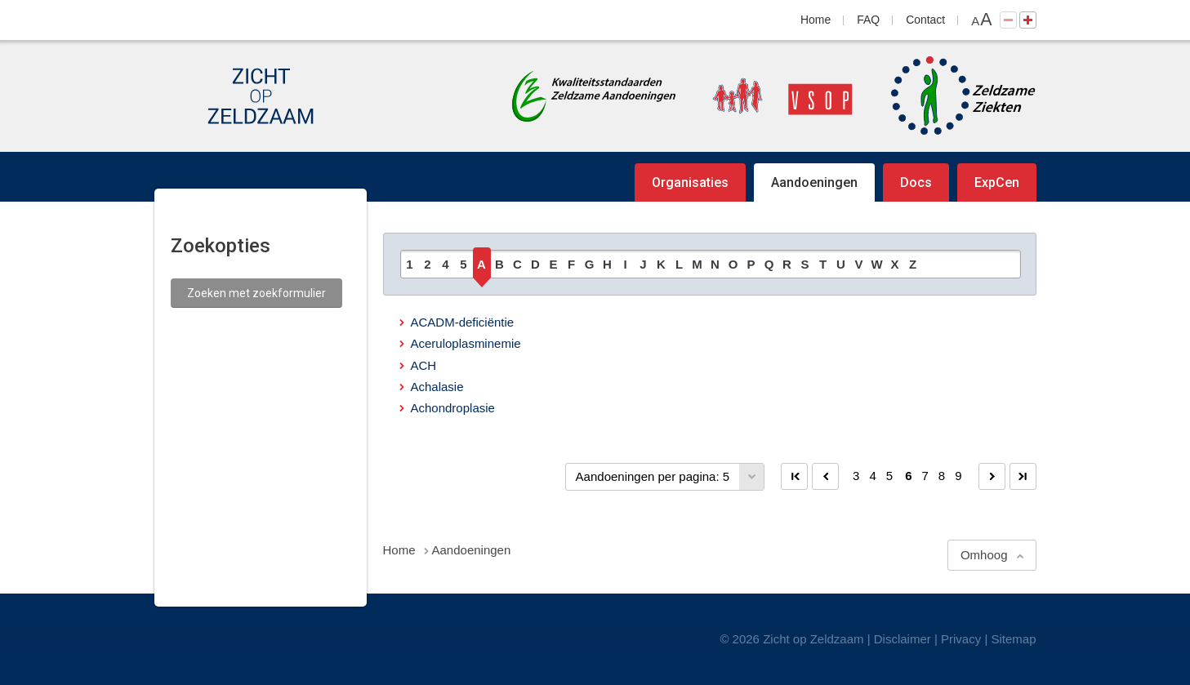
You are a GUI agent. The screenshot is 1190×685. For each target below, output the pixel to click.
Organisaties (690, 182)
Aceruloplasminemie (466, 343)
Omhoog (984, 555)
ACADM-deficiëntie (463, 322)
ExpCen (996, 182)
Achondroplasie (453, 408)
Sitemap (1013, 639)
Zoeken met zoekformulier (256, 293)
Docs (916, 182)
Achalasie (437, 387)
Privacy (961, 639)
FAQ (868, 19)
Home (815, 19)
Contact (925, 19)
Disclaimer (902, 639)
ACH (424, 365)
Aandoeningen (814, 182)
